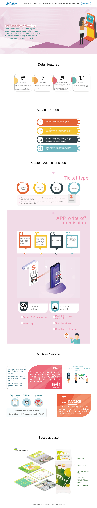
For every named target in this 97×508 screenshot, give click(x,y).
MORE (78, 3)
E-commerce (67, 3)
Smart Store (58, 3)
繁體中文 (86, 3)
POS (40, 3)
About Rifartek (28, 3)
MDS (73, 3)
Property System (48, 3)
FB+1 (35, 3)
